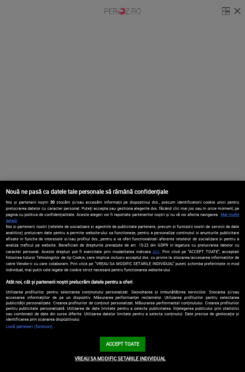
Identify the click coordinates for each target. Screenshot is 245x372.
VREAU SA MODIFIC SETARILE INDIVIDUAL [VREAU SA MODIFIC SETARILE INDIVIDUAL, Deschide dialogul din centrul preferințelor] (120, 358)
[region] (122, 276)
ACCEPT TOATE (122, 344)
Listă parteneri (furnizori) (29, 326)
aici (156, 251)
